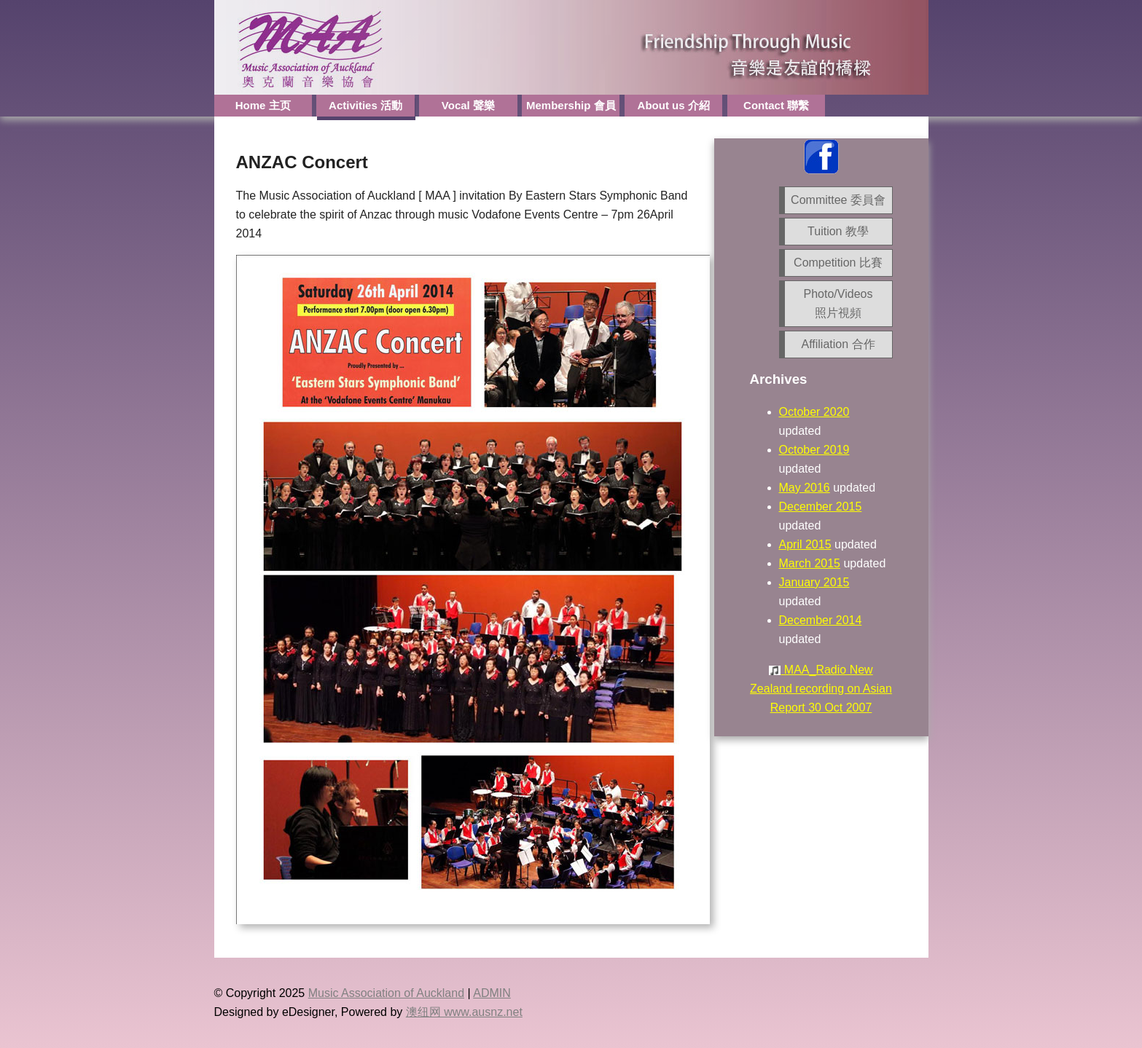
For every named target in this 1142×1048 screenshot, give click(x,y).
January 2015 (814, 582)
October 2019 (814, 450)
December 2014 (820, 620)
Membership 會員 (571, 105)
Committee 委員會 (838, 200)
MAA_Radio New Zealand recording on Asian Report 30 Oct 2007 (821, 688)
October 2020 (814, 412)
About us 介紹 (674, 105)
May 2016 (804, 487)
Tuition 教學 (838, 231)
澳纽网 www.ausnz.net (464, 1012)
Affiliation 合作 (838, 344)
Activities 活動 (365, 105)
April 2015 (805, 544)
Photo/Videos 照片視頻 (838, 303)
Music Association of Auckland (386, 993)
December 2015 (820, 506)
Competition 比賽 (838, 262)
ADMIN (492, 993)
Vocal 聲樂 (468, 105)
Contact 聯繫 (776, 105)
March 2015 (810, 563)
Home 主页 (263, 105)
